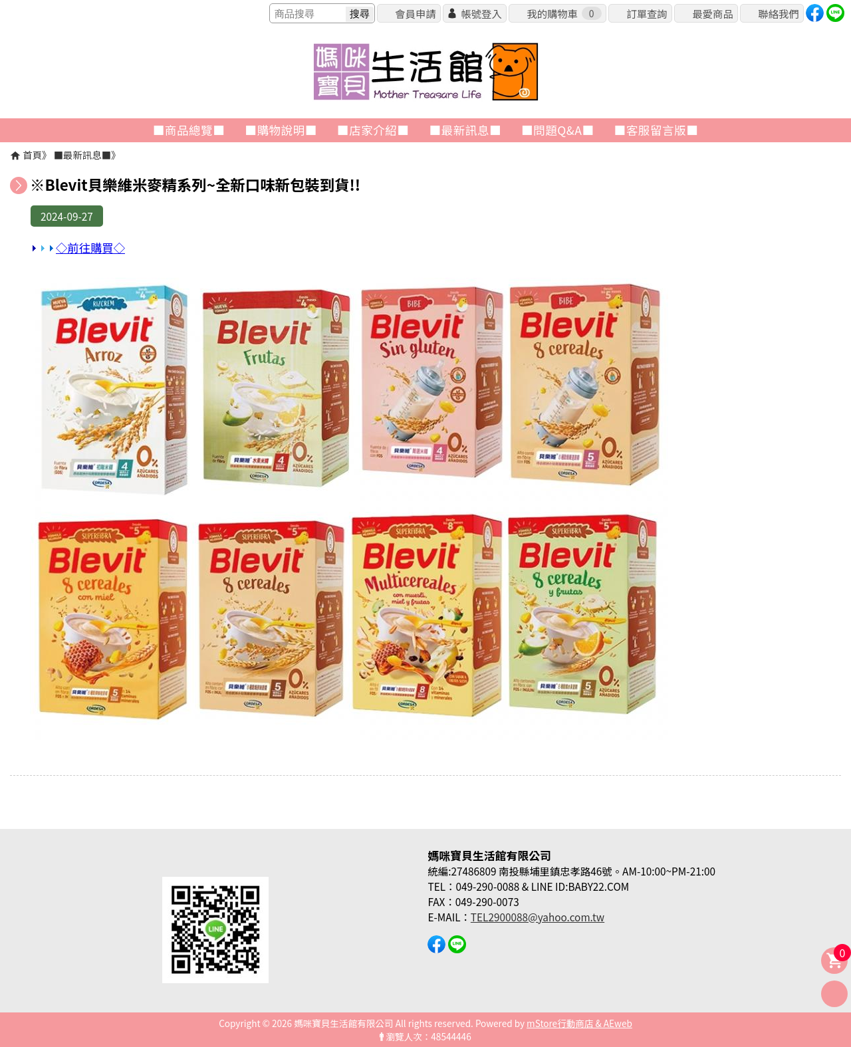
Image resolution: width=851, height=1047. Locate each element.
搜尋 (360, 13)
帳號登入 (481, 13)
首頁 (32, 155)
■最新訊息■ (82, 155)
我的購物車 (564, 13)
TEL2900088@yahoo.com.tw (537, 916)
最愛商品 (712, 13)
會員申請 (415, 13)
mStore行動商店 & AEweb (579, 1023)
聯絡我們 (778, 13)
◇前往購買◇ (77, 247)
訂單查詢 (646, 13)
